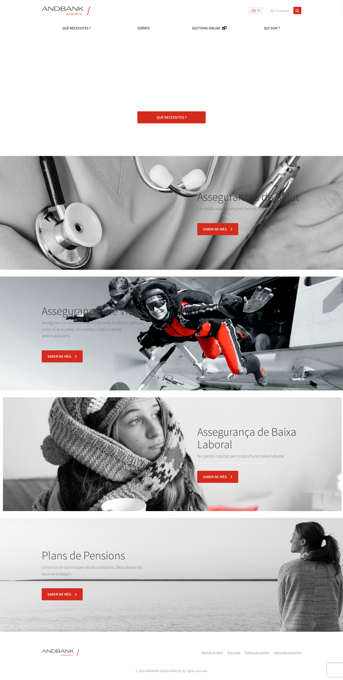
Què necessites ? (172, 117)
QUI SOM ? (272, 28)
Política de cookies (257, 652)
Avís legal (234, 652)
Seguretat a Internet (287, 652)
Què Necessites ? (76, 28)
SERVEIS (143, 28)
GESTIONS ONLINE (209, 28)
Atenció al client (212, 652)
